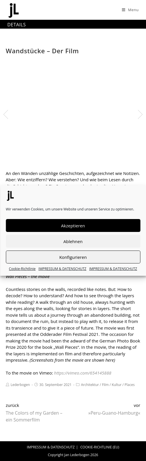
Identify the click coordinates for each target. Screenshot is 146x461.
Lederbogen (20, 384)
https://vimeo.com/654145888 (82, 373)
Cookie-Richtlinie (22, 268)
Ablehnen (73, 241)
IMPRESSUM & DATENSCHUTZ (62, 268)
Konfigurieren (73, 257)
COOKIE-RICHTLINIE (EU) (99, 447)
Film (105, 384)
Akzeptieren (73, 225)
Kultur (116, 384)
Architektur (90, 384)
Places (129, 384)
